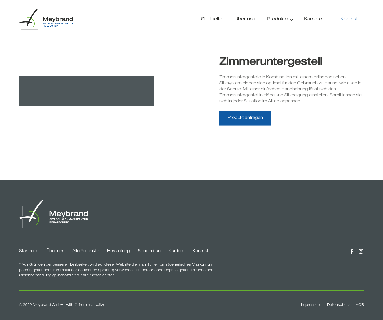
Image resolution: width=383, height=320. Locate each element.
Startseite (211, 19)
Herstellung (118, 251)
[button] (279, 19)
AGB (360, 305)
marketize (96, 305)
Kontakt (349, 19)
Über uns (245, 19)
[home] (46, 20)
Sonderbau (149, 251)
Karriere (313, 19)
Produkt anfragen (245, 119)
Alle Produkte (85, 251)
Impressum (311, 305)
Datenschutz (338, 305)
